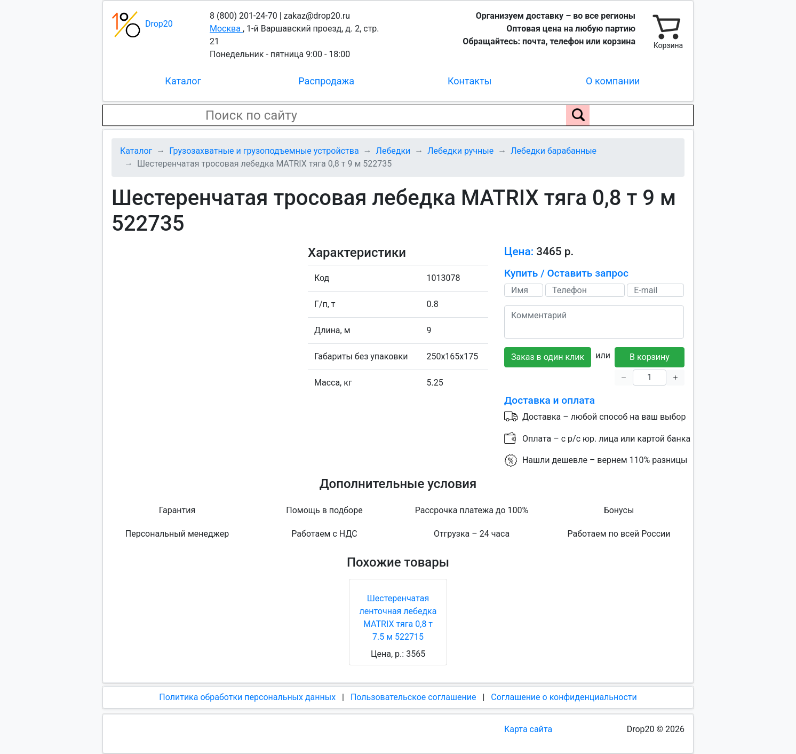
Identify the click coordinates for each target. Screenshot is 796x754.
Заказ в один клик (547, 357)
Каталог (183, 81)
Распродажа (326, 81)
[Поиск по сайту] (578, 115)
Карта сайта (528, 729)
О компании (613, 81)
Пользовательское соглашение (413, 697)
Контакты (470, 81)
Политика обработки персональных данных (247, 697)
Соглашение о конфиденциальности (563, 697)
